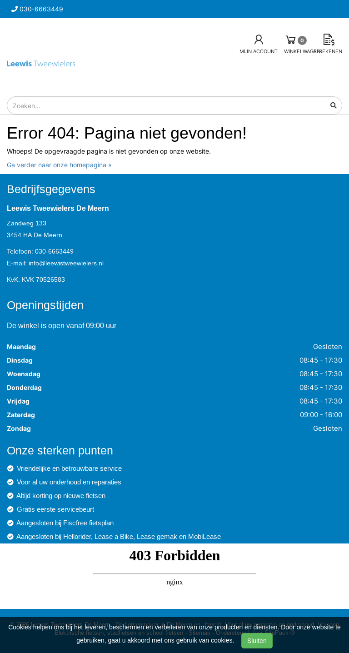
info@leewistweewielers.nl (66, 263)
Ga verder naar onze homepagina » (59, 165)
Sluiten (257, 640)
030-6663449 (54, 251)
